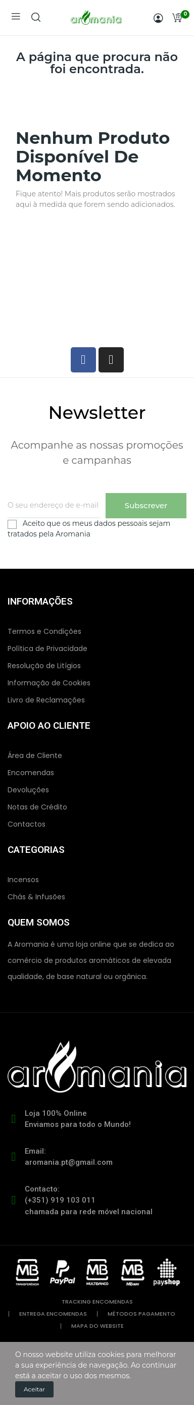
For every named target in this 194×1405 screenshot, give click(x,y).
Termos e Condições (44, 631)
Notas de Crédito (37, 807)
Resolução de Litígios (44, 666)
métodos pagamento (141, 1314)
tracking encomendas (97, 1302)
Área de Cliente (35, 755)
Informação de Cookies (49, 683)
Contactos (26, 824)
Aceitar (34, 1389)
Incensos (23, 880)
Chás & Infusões (36, 897)
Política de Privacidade (47, 648)
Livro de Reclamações (46, 700)
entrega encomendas (53, 1314)
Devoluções (28, 790)
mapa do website (97, 1326)
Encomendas (31, 773)
